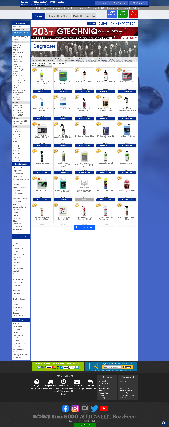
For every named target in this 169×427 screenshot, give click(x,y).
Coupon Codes (18, 349)
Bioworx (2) (16, 73)
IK (14, 277)
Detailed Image (43, 2)
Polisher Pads (18, 193)
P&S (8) (15, 54)
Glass (15, 221)
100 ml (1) (16, 153)
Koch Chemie (18, 279)
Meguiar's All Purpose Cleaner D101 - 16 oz (84, 191)
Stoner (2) (16, 88)
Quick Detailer (18, 176)
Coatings (16, 185)
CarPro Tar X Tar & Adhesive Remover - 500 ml (127, 110)
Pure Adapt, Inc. (125, 398)
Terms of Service (125, 391)
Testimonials (124, 386)
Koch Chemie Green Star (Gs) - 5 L (63, 82)
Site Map (102, 398)
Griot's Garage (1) (19, 92)
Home (103, 3)
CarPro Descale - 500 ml (84, 82)
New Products (18, 335)
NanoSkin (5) (17, 62)
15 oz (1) (16, 155)
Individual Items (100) (20, 121)
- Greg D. (63, 394)
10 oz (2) (16, 146)
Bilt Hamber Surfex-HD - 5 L (63, 110)
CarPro (15, 251)
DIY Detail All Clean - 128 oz (106, 137)
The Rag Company (20, 299)
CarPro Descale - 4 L (127, 82)
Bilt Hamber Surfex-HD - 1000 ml (41, 110)
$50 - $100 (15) (18, 112)
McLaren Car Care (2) (20, 80)
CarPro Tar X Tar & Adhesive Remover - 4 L (41, 137)
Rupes (15, 302)
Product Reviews (105, 393)
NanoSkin (16, 291)
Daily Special (17, 327)
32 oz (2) (16, 151)
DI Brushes (17, 257)
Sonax (15, 310)
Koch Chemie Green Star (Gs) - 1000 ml (42, 82)
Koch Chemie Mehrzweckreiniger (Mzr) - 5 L (84, 164)
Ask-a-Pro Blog (104, 383)
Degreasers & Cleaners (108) (21, 33)
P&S (14, 296)
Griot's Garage (18, 268)
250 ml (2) (16, 148)
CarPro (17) (17, 45)
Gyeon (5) (16, 59)
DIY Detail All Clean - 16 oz (84, 136)
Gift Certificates (18, 352)
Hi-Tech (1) (16, 95)
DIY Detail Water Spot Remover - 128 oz (105, 110)
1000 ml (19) (17, 132)
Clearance (16, 341)
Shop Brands (21, 236)
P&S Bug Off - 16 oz (42, 163)
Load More (84, 227)
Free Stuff (16, 329)
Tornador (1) (17, 99)
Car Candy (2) (17, 76)
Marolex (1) (16, 97)
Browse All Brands (19, 316)
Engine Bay (17, 224)
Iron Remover (18, 173)
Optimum (16, 293)
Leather (16, 215)
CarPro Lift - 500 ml (106, 163)
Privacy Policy (124, 393)
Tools (15, 204)
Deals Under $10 (19, 343)
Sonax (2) (16, 85)
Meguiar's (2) (17, 83)
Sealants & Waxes (19, 187)
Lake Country (18, 282)
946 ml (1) (16, 160)
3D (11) (15, 50)
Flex (14, 265)
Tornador (16, 313)
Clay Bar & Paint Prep (21, 179)
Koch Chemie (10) (19, 52)
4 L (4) (15, 141)
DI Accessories (18, 254)
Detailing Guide (104, 386)
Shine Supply (18, 307)
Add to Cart (42, 91)
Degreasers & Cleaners (56, 63)
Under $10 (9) (17, 105)
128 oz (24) (16, 129)
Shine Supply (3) (18, 69)
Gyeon (15, 274)
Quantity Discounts (20, 355)
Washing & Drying (19, 168)
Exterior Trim (17, 226)
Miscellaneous (18, 229)
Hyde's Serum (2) (18, 78)
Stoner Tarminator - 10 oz (106, 190)
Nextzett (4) (17, 64)
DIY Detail (16, 263)
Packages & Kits (19, 232)
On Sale (16, 332)
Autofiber (16, 243)
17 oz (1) (16, 158)
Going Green (124, 388)
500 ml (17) (16, 134)
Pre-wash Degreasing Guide (87, 60)
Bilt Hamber (17, 246)
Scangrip (16, 304)
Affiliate (101, 395)
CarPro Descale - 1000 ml (106, 82)
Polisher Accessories (20, 196)
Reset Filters (16, 27)
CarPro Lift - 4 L (42, 190)
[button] (164, 423)
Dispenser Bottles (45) (20, 37)
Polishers (16, 190)
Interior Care (17, 218)
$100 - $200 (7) (18, 115)
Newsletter (103, 391)
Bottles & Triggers (19, 207)
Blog (121, 383)
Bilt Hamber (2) (18, 71)
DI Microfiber (17, 260)
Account (120, 3)
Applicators (17, 201)
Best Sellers (17, 338)
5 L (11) (15, 139)
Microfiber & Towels (20, 199)
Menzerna (16, 288)
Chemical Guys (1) (19, 90)
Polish (15, 182)
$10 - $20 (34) (17, 108)
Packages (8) (17, 123)
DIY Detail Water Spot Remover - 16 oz (84, 110)
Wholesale (17, 357)
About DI (122, 381)
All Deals (16, 324)
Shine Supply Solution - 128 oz (127, 191)
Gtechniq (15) (17, 47)
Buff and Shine (18, 249)
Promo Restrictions (126, 395)
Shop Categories (21, 164)
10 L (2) (15, 143)
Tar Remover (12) (19, 39)
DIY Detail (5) (17, 57)
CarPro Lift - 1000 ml (127, 163)
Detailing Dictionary (106, 388)
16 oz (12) (16, 136)
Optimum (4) (17, 66)
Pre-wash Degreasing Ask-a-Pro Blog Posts (117, 60)
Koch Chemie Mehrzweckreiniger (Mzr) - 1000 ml (63, 164)
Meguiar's (16, 285)
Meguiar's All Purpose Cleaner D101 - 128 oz (63, 191)
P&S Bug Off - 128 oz (127, 136)
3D (14, 240)
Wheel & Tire (17, 210)
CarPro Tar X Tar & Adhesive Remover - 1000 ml (63, 137)
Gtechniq (16, 271)
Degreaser (17, 171)
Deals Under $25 (19, 346)
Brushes (16, 213)
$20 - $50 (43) (17, 110)
